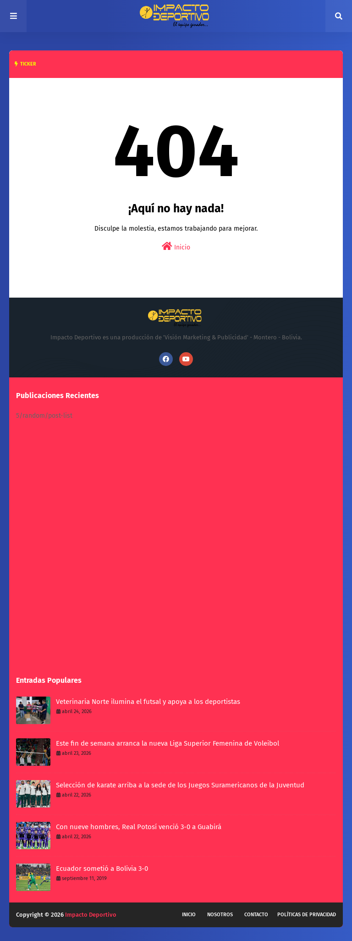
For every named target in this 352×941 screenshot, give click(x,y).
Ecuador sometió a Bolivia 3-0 (102, 868)
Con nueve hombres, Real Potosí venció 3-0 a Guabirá (138, 827)
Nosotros (220, 915)
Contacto (256, 915)
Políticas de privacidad (306, 915)
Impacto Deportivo (90, 914)
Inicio (176, 246)
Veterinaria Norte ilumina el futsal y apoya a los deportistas (148, 701)
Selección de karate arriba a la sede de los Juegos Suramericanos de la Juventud (180, 785)
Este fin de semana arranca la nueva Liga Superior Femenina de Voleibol (167, 743)
